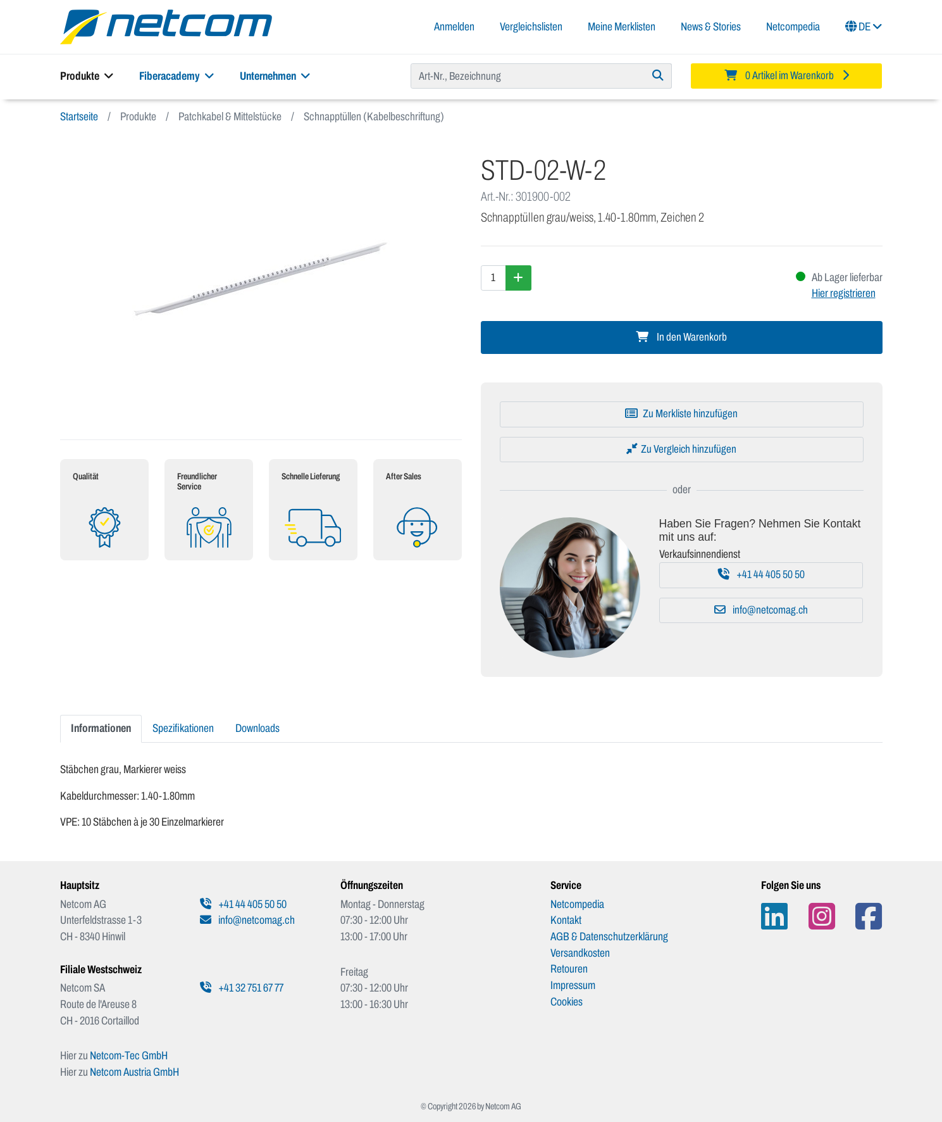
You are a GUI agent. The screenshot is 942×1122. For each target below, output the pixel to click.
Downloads (257, 728)
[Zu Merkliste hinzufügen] (682, 414)
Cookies (566, 1001)
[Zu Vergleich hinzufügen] (682, 449)
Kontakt (565, 920)
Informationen (101, 728)
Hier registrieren (844, 293)
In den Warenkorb (681, 337)
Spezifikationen (183, 728)
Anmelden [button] (454, 26)
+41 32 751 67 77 (241, 987)
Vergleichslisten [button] (531, 26)
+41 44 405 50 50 (761, 575)
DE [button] (864, 26)
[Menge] (493, 278)
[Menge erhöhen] (518, 278)
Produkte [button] (87, 76)
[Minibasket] (787, 76)
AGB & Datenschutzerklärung (609, 936)
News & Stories (711, 26)
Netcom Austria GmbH (134, 1072)
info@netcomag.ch (761, 610)
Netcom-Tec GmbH (129, 1055)
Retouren (569, 968)
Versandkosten (580, 953)
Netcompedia (793, 26)
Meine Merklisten (621, 26)
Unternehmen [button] (275, 76)
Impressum (572, 985)
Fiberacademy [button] (176, 76)
